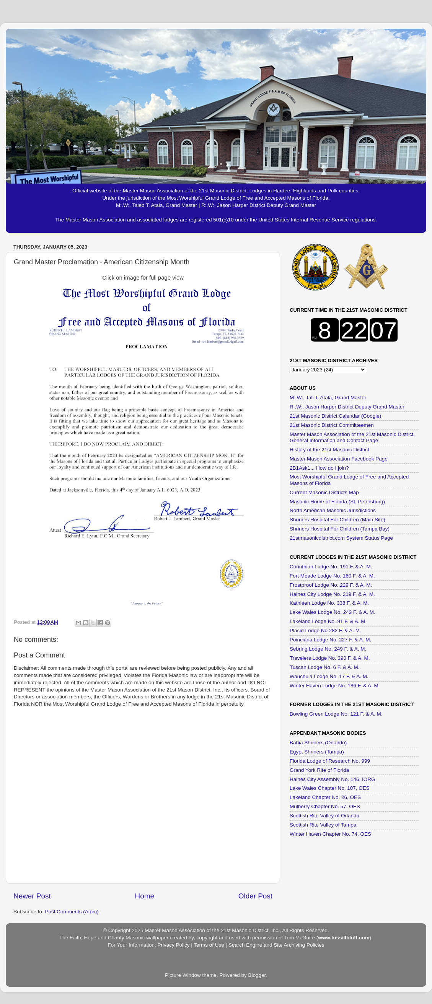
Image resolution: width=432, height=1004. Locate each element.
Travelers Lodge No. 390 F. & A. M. (330, 658)
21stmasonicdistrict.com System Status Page (341, 538)
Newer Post (32, 896)
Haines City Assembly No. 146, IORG (332, 779)
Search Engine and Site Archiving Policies (276, 945)
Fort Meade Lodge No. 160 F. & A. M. (332, 576)
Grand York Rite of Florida (319, 770)
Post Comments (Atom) (72, 912)
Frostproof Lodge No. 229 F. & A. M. (331, 585)
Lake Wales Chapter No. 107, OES (330, 788)
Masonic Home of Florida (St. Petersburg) (337, 501)
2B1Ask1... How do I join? (319, 468)
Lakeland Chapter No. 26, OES (325, 797)
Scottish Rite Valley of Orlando (324, 815)
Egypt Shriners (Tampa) (317, 752)
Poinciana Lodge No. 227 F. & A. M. (330, 640)
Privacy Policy (173, 945)
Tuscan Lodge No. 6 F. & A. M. (325, 667)
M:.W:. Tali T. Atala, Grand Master (328, 397)
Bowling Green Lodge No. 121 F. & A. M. (336, 714)
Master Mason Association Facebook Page (339, 459)
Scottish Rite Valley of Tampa (323, 825)
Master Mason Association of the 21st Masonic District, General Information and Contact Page (352, 437)
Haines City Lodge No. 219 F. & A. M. (332, 594)
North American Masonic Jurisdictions (333, 510)
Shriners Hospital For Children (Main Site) (337, 519)
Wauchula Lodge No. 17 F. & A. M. (329, 676)
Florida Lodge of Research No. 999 (330, 761)
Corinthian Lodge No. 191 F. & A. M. (331, 567)
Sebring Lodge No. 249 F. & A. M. (328, 649)
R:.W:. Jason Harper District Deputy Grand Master (347, 407)
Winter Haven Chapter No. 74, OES (330, 834)
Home (144, 896)
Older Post (255, 896)
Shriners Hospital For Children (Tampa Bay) (340, 529)
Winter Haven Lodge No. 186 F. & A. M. (335, 685)
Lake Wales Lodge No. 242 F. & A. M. (332, 612)
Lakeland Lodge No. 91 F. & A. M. (328, 621)
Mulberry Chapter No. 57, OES (325, 806)
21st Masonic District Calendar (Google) (335, 416)
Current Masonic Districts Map (324, 492)
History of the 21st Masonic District (329, 449)
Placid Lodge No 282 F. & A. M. (325, 630)
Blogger (257, 975)
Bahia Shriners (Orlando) (318, 742)
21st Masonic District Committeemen (332, 425)
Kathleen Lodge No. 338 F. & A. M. (329, 603)
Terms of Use (209, 945)
